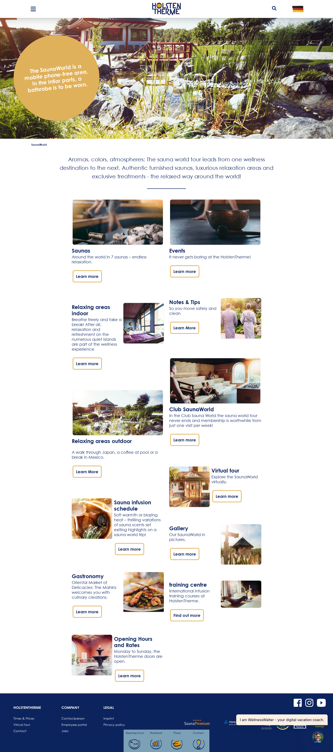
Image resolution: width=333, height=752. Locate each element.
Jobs (64, 731)
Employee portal (72, 724)
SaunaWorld (39, 144)
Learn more (87, 276)
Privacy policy (114, 724)
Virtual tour (21, 724)
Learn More (87, 471)
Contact (19, 731)
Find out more (186, 615)
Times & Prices (23, 718)
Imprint (108, 718)
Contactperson (72, 718)
